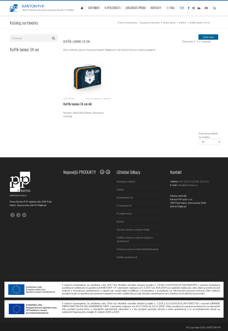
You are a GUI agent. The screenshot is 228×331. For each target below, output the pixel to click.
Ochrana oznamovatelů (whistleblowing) (137, 249)
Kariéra (120, 221)
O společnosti (124, 205)
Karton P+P (33, 6)
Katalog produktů (126, 181)
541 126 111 (186, 181)
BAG (171, 8)
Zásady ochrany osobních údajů (133, 229)
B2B (182, 8)
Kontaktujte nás (125, 197)
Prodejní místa (124, 213)
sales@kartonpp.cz (187, 185)
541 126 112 (202, 181)
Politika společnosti (127, 257)
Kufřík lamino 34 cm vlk (77, 104)
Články (120, 189)
